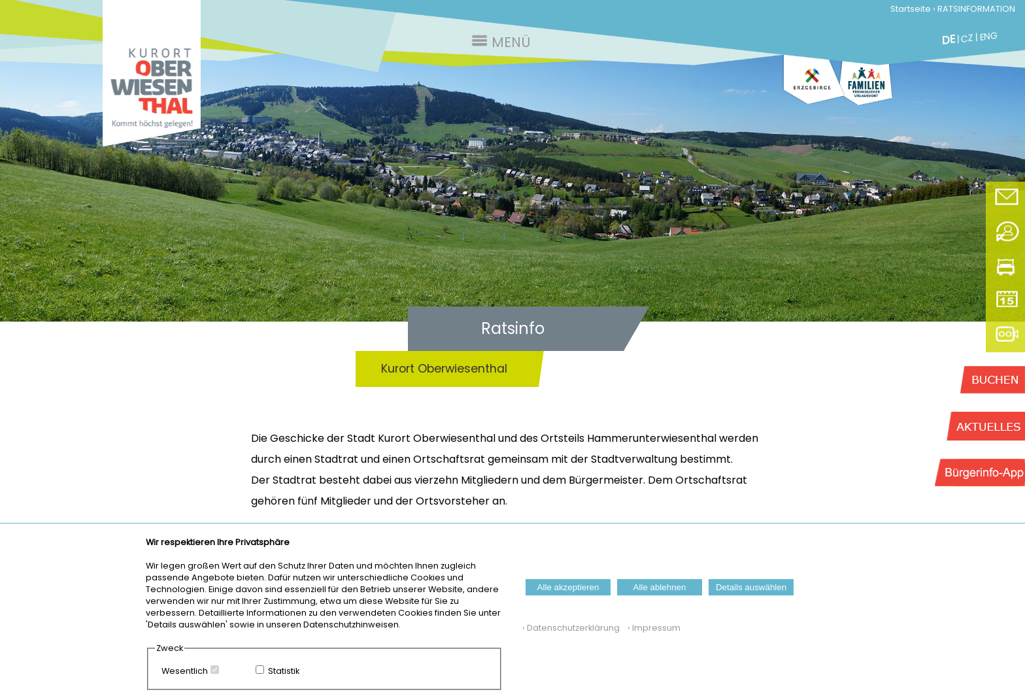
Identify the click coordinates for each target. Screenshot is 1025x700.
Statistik (283, 670)
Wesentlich (184, 670)
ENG (988, 36)
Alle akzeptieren (568, 587)
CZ (967, 38)
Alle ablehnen (659, 587)
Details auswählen (751, 587)
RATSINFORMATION (976, 8)
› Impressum (651, 627)
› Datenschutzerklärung (571, 627)
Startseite (910, 8)
